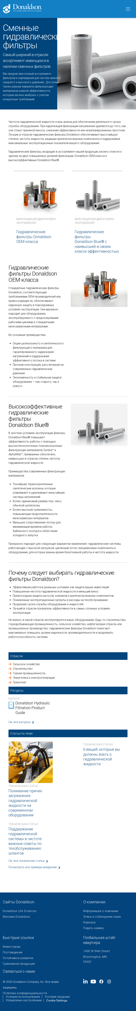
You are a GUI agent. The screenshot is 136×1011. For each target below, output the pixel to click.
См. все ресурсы (19, 722)
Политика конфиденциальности (25, 993)
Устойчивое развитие (18, 958)
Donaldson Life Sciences (19, 911)
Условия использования (23, 996)
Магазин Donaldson (16, 916)
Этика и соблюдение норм (102, 916)
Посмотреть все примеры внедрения (32, 867)
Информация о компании (100, 911)
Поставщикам (12, 952)
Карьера (89, 922)
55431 (87, 961)
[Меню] (127, 9)
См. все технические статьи (26, 860)
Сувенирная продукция (19, 963)
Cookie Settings (56, 1000)
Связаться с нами (19, 971)
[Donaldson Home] (62, 9)
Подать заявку (93, 928)
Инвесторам (11, 946)
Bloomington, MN (95, 956)
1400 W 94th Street (96, 951)
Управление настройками (24, 1000)
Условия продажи (57, 996)
